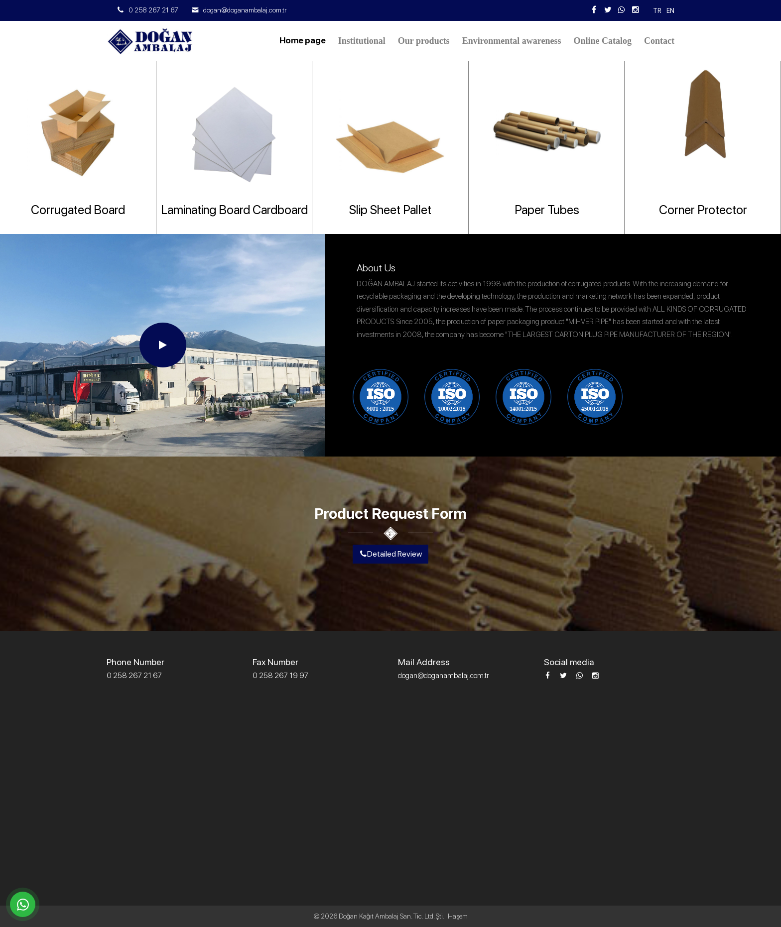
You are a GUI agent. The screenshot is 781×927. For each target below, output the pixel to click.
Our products (424, 41)
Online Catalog (602, 41)
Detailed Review (390, 554)
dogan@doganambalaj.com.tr (244, 10)
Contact (659, 41)
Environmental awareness (511, 41)
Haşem (458, 916)
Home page (302, 40)
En (670, 10)
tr (657, 10)
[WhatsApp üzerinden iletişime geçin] (22, 904)
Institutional (362, 41)
